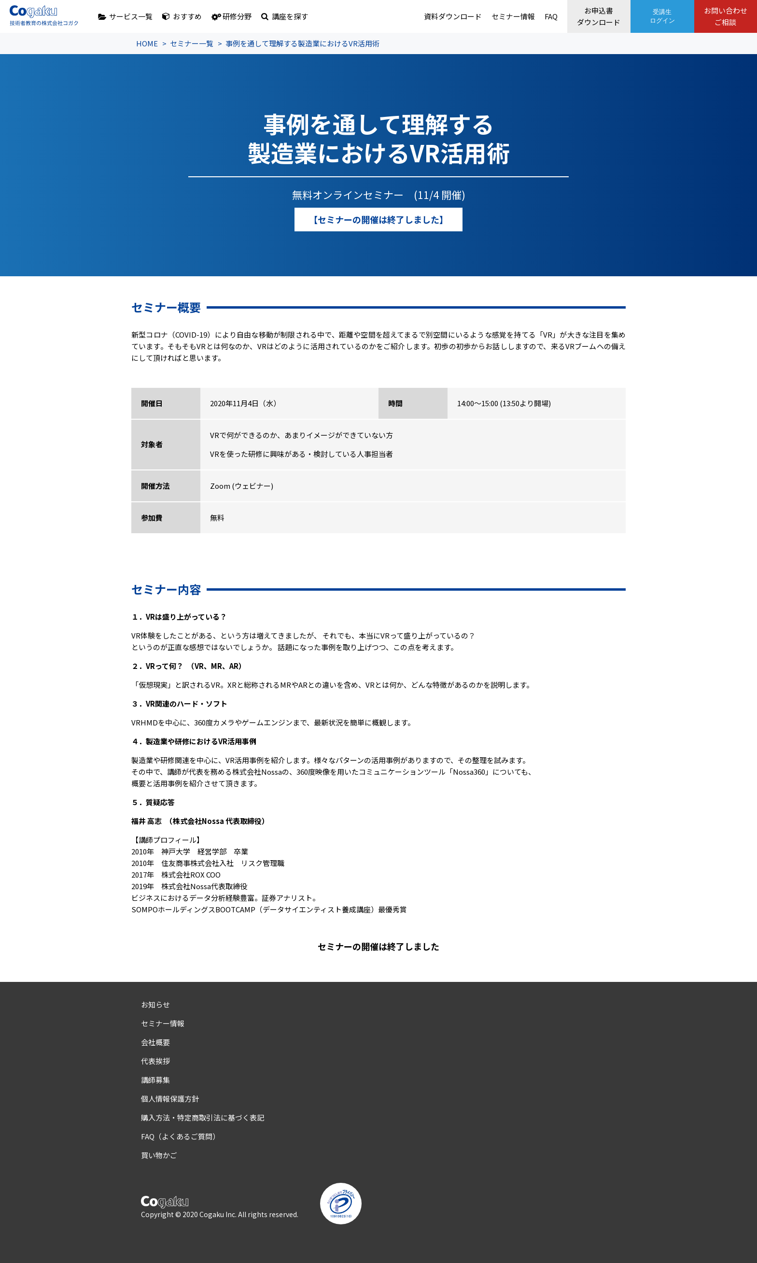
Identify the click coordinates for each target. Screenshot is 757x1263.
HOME (147, 43)
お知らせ (155, 1004)
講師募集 (155, 1080)
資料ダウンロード (451, 16)
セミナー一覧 (191, 43)
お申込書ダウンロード (597, 16)
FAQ (549, 16)
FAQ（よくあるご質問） (180, 1136)
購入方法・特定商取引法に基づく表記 (202, 1117)
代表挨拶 (155, 1061)
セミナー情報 (511, 16)
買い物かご (159, 1155)
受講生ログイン (661, 16)
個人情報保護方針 (170, 1098)
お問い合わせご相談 (725, 16)
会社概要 (155, 1042)
